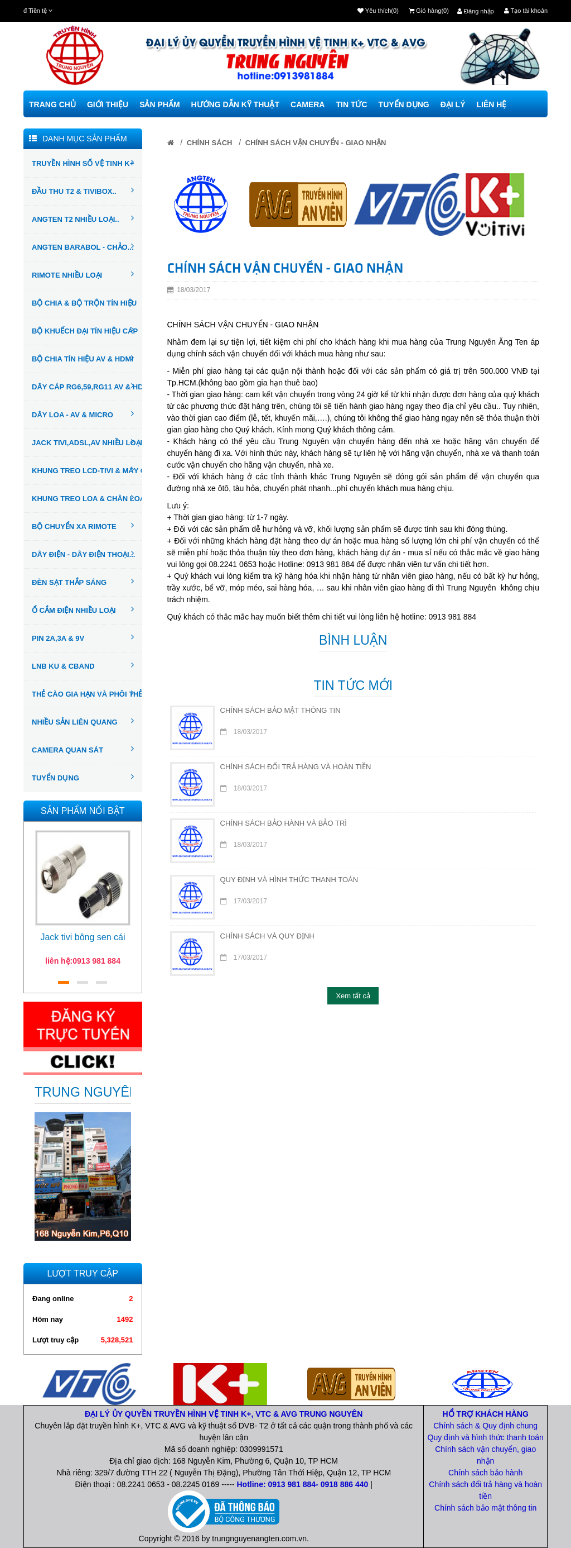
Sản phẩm (159, 104)
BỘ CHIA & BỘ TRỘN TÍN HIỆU (84, 302)
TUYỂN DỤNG (83, 777)
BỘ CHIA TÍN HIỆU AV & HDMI (83, 358)
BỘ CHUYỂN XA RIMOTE (83, 526)
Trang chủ (52, 104)
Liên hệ (491, 104)
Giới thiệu (107, 104)
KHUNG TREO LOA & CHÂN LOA (87, 498)
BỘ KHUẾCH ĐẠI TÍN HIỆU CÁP (85, 330)
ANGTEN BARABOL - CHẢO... (83, 246)
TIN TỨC (351, 104)
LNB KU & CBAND (83, 665)
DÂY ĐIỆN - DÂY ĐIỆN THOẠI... (83, 554)
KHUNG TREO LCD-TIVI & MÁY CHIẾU (87, 470)
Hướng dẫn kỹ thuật (235, 104)
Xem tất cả (353, 996)
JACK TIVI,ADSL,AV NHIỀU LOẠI (87, 442)
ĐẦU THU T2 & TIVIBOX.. (83, 190)
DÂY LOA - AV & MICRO (83, 414)
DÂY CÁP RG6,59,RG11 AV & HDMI (87, 386)
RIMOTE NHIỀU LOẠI (83, 274)
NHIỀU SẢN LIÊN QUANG (83, 721)
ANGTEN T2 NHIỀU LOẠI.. (83, 218)
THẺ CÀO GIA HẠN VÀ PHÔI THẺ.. (87, 693)
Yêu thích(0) (378, 10)
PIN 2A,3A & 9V (83, 637)
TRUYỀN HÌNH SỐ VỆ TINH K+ (83, 163)
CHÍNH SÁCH (210, 143)
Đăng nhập (475, 11)
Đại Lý (453, 104)
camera (308, 104)
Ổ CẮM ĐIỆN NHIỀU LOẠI (83, 609)
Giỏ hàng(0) (429, 10)
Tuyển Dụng (404, 104)
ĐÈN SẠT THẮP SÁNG (83, 582)
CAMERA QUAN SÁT (83, 749)
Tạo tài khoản (526, 10)
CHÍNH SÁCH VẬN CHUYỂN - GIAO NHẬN (315, 143)
